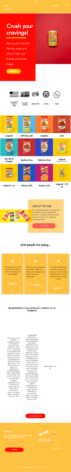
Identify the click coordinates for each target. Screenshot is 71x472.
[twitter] (45, 440)
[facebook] (40, 440)
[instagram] (49, 440)
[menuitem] (7, 5)
